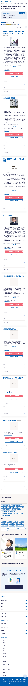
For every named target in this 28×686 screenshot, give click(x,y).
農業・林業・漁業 (6, 669)
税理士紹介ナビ (3, 3)
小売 (4, 645)
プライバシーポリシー (11, 679)
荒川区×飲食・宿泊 (5, 523)
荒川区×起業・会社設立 (16, 509)
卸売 (4, 648)
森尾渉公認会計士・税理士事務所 (13, 378)
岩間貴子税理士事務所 (9, 420)
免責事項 (17, 679)
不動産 (4, 653)
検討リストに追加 (14, 76)
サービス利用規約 (23, 679)
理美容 (4, 661)
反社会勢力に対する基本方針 (14, 681)
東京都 (8, 3)
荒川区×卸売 (22, 521)
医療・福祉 (5, 672)
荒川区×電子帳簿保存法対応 (6, 509)
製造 (4, 642)
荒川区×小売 (16, 521)
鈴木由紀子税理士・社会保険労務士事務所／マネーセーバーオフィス (13, 33)
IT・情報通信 (5, 656)
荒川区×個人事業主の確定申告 (16, 505)
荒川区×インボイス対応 (20, 507)
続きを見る (14, 66)
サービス (5, 667)
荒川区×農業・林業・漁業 (13, 527)
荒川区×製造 (10, 521)
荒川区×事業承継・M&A (5, 511)
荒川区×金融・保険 (5, 525)
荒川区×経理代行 (11, 507)
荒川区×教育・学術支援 (20, 525)
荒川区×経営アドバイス (18, 513)
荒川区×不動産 (12, 523)
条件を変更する (22, 13)
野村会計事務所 (7, 215)
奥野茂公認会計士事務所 (10, 452)
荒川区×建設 (4, 521)
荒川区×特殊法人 (4, 529)
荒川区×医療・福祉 (22, 527)
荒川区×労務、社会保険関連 (6, 515)
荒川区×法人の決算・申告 (6, 505)
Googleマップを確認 (8, 70)
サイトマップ (4, 679)
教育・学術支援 (6, 664)
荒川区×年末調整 (4, 507)
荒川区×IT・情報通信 (19, 523)
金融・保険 (5, 659)
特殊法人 (5, 675)
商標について (5, 681)
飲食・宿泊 (5, 651)
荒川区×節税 (13, 511)
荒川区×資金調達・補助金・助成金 (7, 513)
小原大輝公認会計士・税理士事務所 (13, 276)
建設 (4, 640)
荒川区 (12, 3)
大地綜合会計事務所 (9, 98)
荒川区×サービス (4, 527)
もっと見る (13, 587)
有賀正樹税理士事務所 (9, 329)
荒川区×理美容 (12, 525)
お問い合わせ (22, 681)
